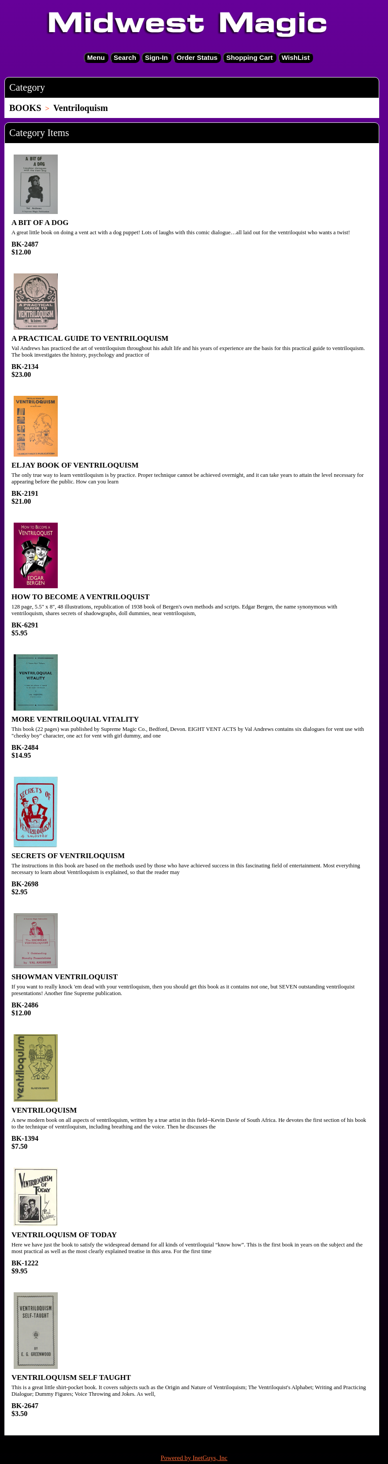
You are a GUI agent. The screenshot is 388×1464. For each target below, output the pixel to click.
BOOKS (25, 108)
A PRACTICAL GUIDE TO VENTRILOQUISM (89, 338)
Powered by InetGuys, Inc (194, 1457)
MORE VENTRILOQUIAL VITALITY (75, 719)
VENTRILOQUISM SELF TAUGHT (71, 1377)
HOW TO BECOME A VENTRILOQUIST (80, 597)
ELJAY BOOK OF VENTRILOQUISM (74, 465)
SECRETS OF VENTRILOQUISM (68, 856)
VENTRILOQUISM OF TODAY (64, 1235)
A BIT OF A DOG (39, 222)
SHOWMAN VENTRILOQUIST (64, 977)
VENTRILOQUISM (44, 1110)
